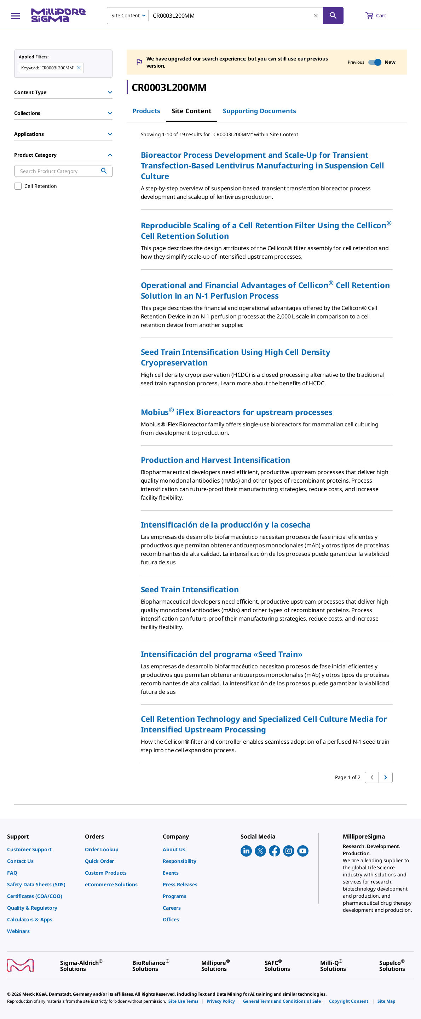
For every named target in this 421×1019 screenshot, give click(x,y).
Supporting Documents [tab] (259, 110)
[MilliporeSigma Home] (58, 15)
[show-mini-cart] (382, 15)
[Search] (333, 15)
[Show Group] (110, 92)
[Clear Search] (316, 16)
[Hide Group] (110, 155)
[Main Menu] (15, 16)
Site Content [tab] (192, 110)
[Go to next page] (386, 777)
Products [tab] (146, 110)
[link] (42, 849)
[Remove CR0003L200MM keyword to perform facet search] (79, 68)
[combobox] (225, 15)
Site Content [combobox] (125, 15)
